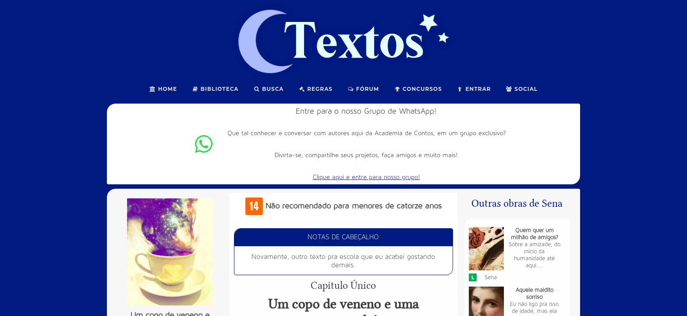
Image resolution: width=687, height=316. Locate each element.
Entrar (474, 89)
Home (163, 89)
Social (522, 89)
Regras (315, 89)
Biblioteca (215, 89)
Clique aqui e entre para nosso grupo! (366, 177)
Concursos (418, 89)
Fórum (363, 89)
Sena (491, 277)
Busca (269, 89)
